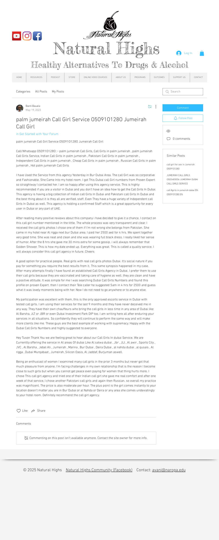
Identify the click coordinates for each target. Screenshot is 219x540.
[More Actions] (153, 106)
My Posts (58, 92)
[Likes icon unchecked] (18, 410)
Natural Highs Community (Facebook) (99, 470)
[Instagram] (26, 35)
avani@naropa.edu (169, 470)
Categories (23, 92)
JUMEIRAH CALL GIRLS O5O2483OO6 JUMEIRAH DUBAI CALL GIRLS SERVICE (182, 179)
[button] (202, 53)
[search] (183, 91)
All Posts (41, 92)
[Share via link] (38, 410)
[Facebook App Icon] (37, 35)
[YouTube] (16, 35)
